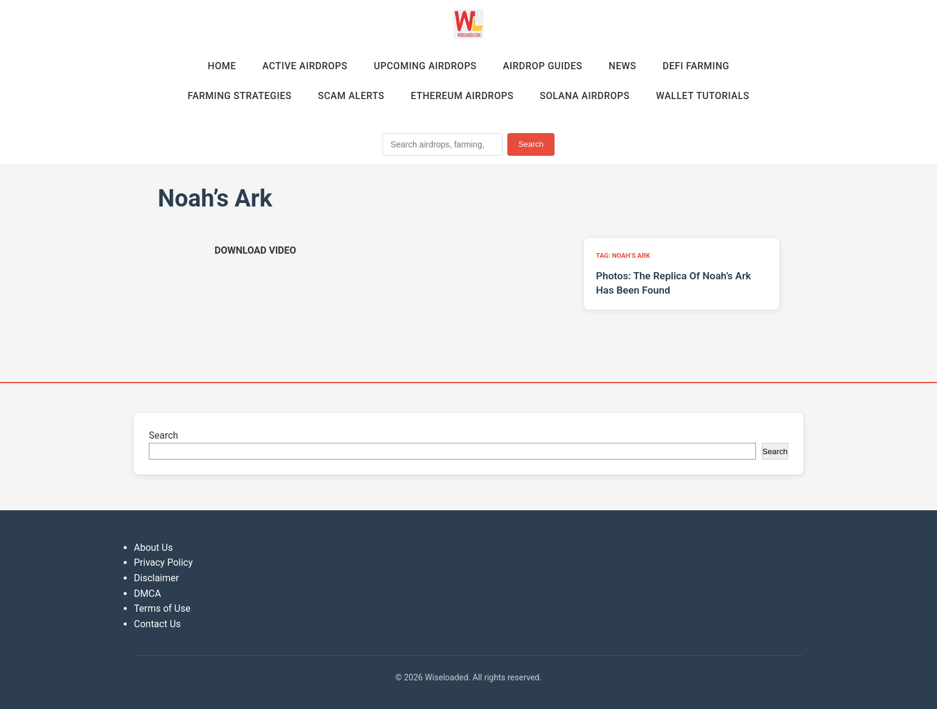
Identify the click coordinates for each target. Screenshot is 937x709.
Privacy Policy (163, 562)
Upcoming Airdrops (424, 66)
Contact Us (157, 624)
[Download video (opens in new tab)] (255, 250)
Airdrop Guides (543, 66)
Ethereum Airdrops (462, 95)
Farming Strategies (240, 95)
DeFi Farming (696, 66)
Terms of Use (162, 608)
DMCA (147, 593)
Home (222, 66)
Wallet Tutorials (702, 95)
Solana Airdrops (584, 95)
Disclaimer (156, 578)
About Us (153, 547)
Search (530, 144)
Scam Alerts (351, 95)
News (622, 66)
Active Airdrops (305, 66)
